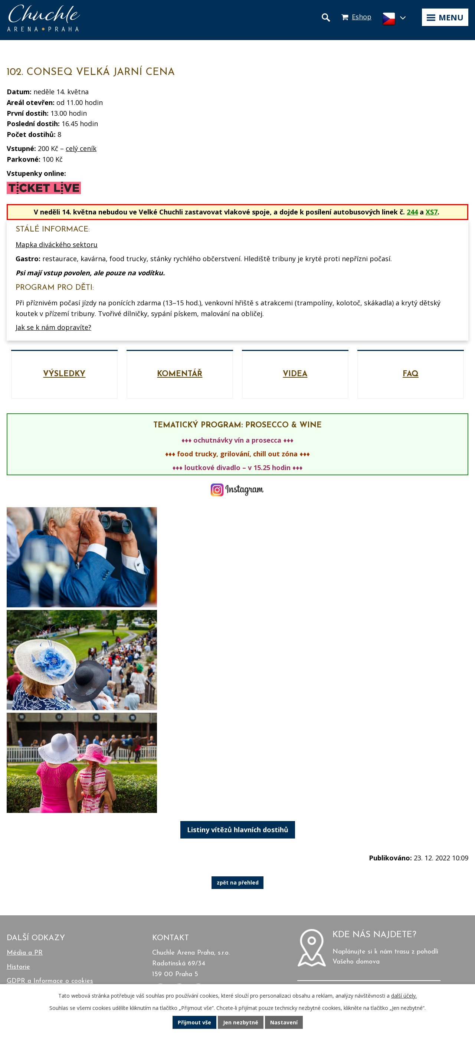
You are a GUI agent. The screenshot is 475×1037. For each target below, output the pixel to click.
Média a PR (25, 952)
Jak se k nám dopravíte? (53, 327)
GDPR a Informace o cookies (50, 981)
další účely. (404, 995)
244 (412, 211)
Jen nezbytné (240, 1022)
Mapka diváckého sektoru (57, 244)
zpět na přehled (238, 882)
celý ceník (81, 148)
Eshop (361, 16)
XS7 (432, 211)
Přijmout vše (194, 1022)
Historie (18, 967)
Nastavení (284, 1022)
